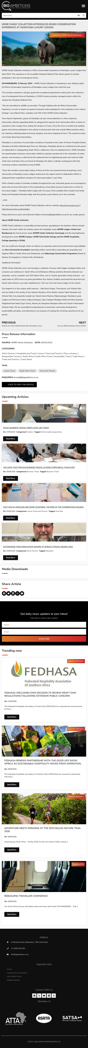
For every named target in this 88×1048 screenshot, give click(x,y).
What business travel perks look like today (26, 428)
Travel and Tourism (10, 359)
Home (9, 969)
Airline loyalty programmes (51, 432)
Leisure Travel (9, 371)
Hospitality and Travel (26, 353)
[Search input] (39, 15)
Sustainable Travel (62, 356)
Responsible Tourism (11, 356)
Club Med (59, 511)
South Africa (28, 356)
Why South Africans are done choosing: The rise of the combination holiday (43, 507)
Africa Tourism (8, 353)
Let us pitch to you (14, 976)
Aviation (30, 432)
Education (49, 551)
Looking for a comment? (17, 973)
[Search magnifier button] (83, 15)
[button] (83, 6)
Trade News (78, 356)
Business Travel (33, 471)
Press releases (70, 353)
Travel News (26, 359)
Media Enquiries (13, 980)
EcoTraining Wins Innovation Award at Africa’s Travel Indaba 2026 (38, 546)
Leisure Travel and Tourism (50, 353)
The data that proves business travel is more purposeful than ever (39, 467)
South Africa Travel (43, 356)
